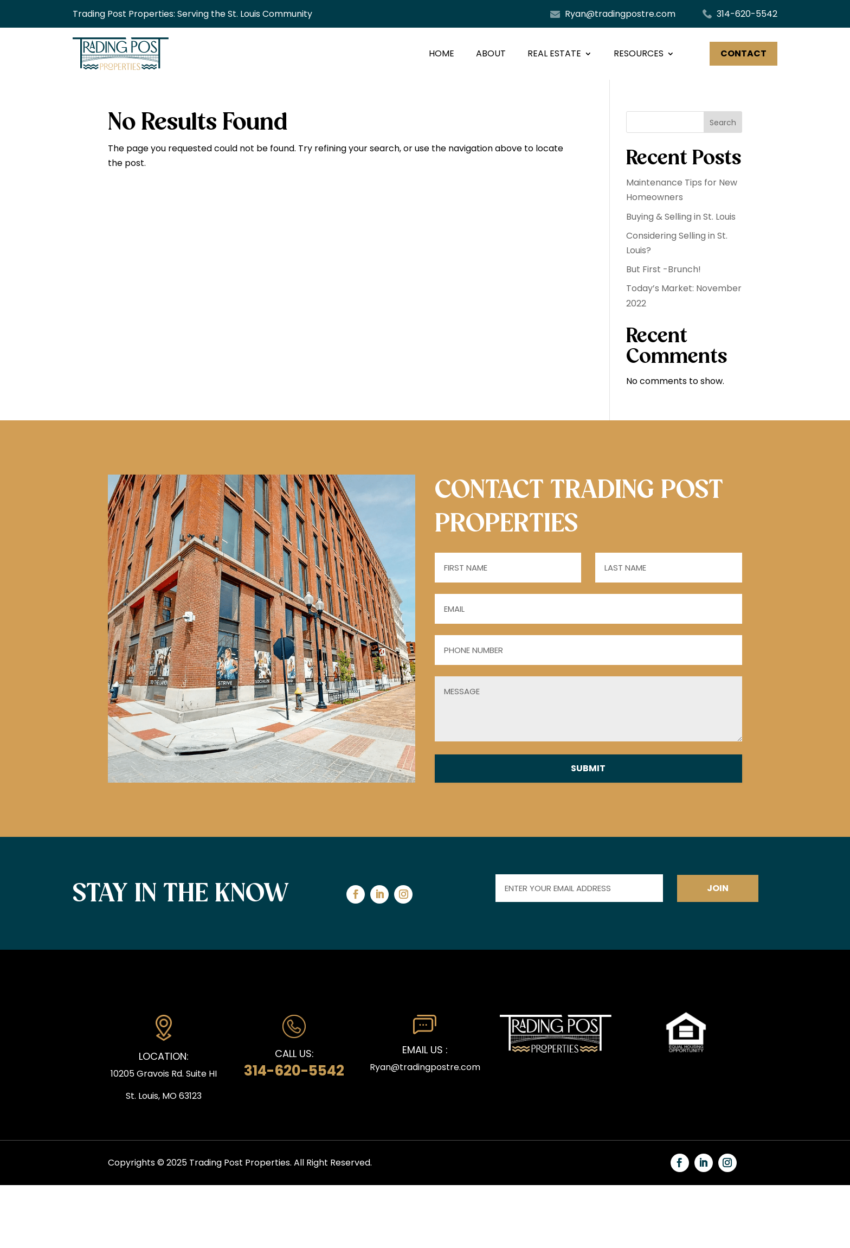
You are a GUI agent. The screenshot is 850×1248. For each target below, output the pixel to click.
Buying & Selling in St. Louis (681, 216)
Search (723, 122)
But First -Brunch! (663, 269)
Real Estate (554, 53)
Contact (743, 53)
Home (441, 53)
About (491, 53)
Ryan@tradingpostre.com (620, 14)
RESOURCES (639, 53)
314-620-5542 (747, 14)
